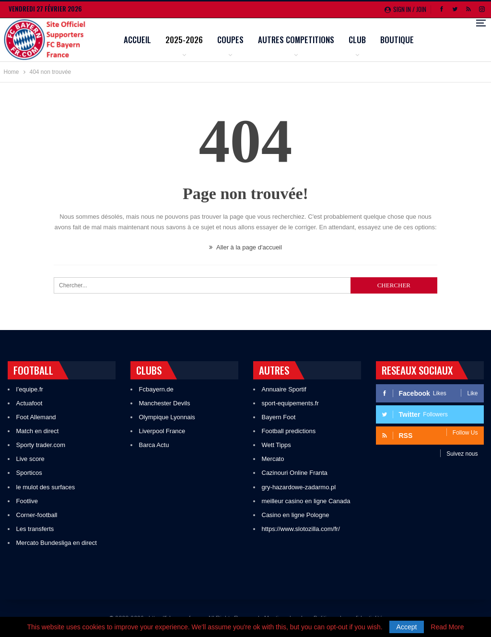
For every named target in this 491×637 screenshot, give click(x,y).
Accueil (182, 40)
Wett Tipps (276, 444)
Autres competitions (341, 40)
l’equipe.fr (29, 389)
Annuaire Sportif (284, 389)
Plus (433, 40)
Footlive (27, 501)
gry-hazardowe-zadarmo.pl (299, 487)
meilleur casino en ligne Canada (306, 501)
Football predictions (289, 431)
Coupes (275, 40)
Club (401, 40)
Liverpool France (162, 431)
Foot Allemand (36, 417)
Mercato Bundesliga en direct (56, 542)
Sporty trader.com (41, 444)
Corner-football (37, 515)
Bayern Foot (279, 417)
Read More (447, 627)
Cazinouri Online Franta (294, 472)
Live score (30, 458)
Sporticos (29, 472)
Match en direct (37, 431)
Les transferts (35, 528)
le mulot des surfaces (45, 487)
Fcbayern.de (156, 389)
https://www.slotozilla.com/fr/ (301, 528)
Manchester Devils (164, 403)
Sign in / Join (405, 9)
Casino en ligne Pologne (295, 515)
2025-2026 (228, 40)
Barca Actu (154, 444)
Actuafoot (29, 403)
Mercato (273, 458)
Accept (407, 627)
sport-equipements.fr (290, 403)
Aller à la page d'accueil (245, 247)
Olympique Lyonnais (167, 417)
